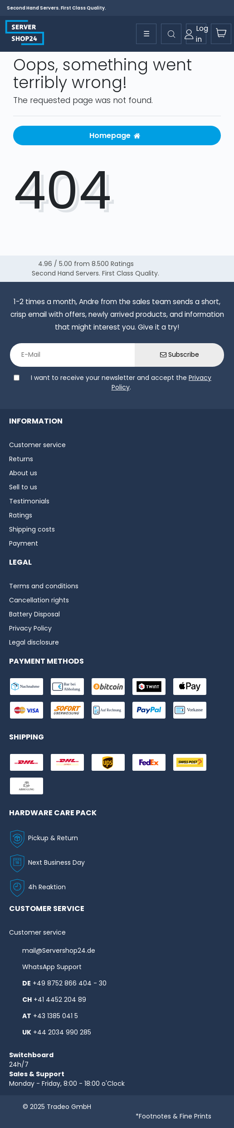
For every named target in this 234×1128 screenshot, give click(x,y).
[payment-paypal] (149, 710)
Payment (23, 543)
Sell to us (23, 487)
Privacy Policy (30, 628)
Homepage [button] (115, 135)
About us (23, 473)
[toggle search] (171, 34)
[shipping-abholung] (26, 786)
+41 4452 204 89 (60, 999)
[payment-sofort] (67, 710)
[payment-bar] (67, 686)
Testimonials (29, 501)
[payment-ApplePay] (189, 686)
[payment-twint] (149, 686)
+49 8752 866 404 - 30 (70, 983)
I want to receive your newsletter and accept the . (121, 382)
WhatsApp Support (52, 966)
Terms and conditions (43, 586)
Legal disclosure (34, 642)
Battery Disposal (34, 614)
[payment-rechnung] (108, 710)
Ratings (20, 515)
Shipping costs (32, 529)
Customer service (37, 444)
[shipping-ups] (108, 762)
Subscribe (179, 354)
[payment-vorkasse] (189, 710)
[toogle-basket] (221, 34)
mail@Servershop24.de (58, 950)
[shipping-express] (67, 762)
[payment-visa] (26, 710)
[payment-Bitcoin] (108, 686)
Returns (21, 458)
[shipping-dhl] (26, 762)
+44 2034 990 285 (62, 1032)
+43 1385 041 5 (55, 1015)
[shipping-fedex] (149, 762)
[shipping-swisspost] (189, 762)
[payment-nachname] (26, 686)
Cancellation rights (39, 600)
